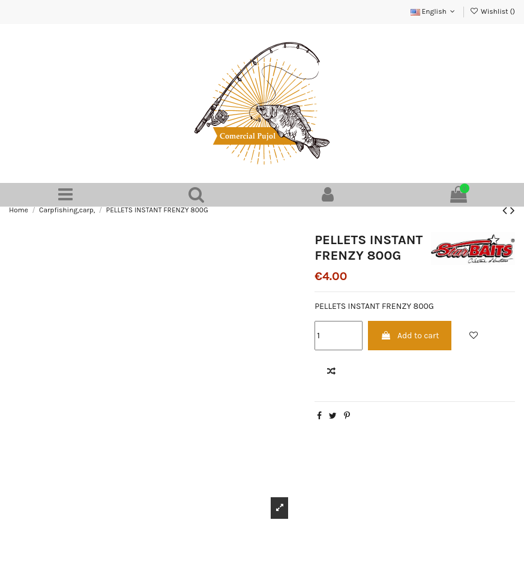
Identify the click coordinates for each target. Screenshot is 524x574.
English (434, 11)
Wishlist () (492, 11)
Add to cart (410, 335)
